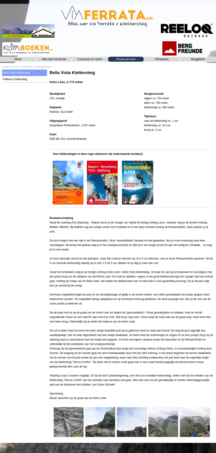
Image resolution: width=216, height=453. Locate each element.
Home (17, 59)
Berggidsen (198, 59)
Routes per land (125, 59)
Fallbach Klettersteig (15, 79)
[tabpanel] (132, 79)
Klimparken (162, 59)
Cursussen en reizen (89, 59)
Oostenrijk (27, 66)
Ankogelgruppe (43, 66)
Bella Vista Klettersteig (16, 72)
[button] (68, 422)
